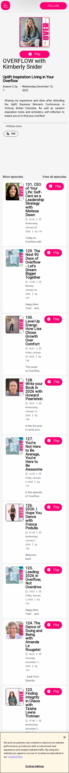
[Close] (65, 739)
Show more (14, 126)
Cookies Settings (34, 768)
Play (35, 54)
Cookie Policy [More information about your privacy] (15, 758)
